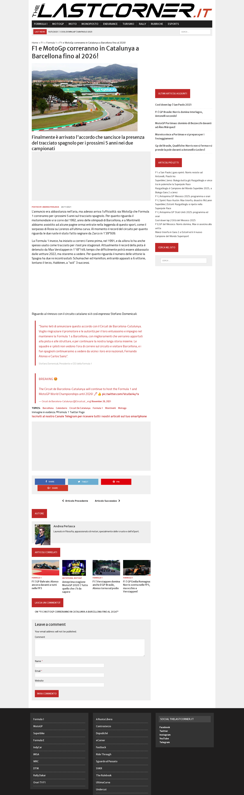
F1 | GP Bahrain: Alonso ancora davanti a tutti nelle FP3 (43, 573)
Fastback (101, 735)
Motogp (121, 402)
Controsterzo (103, 714)
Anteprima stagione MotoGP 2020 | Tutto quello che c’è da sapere (75, 573)
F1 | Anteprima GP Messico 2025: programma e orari (183, 196)
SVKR (99, 756)
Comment (38, 625)
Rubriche (155, 24)
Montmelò (109, 402)
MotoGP (56, 24)
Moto (71, 24)
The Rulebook (103, 763)
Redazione (158, 792)
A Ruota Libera (104, 707)
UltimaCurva (103, 770)
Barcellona (46, 402)
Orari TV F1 (39, 770)
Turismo (127, 24)
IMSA (36, 742)
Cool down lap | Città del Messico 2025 (176, 220)
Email (36, 659)
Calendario (60, 402)
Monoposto (88, 24)
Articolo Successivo (107, 489)
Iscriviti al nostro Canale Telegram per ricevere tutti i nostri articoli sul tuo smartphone (87, 410)
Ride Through (103, 742)
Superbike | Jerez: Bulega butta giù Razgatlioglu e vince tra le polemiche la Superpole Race (184, 182)
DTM (36, 756)
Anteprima (66, 566)
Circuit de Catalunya (78, 402)
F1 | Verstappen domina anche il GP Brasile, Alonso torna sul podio (106, 573)
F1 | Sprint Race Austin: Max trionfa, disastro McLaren (184, 200)
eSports (171, 24)
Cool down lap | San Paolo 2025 (174, 105)
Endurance (109, 24)
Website (37, 668)
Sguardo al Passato (106, 749)
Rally (141, 24)
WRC (36, 749)
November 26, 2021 (100, 396)
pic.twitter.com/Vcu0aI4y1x (119, 388)
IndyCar (37, 735)
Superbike (39, 721)
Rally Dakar (39, 763)
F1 (40, 43)
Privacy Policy (174, 792)
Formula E (38, 728)
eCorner (100, 728)
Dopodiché (102, 721)
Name (36, 649)
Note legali (208, 792)
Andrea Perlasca (49, 201)
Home (33, 43)
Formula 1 (39, 24)
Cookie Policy (192, 792)
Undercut (101, 777)
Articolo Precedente (75, 489)
